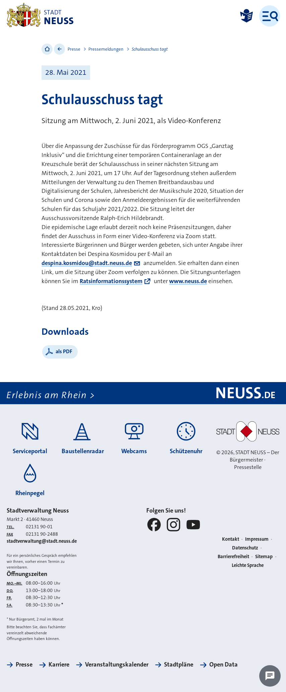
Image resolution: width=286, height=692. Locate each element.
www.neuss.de (188, 281)
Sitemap (264, 556)
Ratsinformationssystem (111, 281)
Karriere (59, 664)
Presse (74, 49)
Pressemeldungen (106, 49)
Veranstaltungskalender (116, 664)
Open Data (223, 664)
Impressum (257, 539)
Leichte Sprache (248, 565)
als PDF (64, 351)
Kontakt (230, 539)
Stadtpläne (178, 664)
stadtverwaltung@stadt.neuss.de (42, 541)
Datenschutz (245, 548)
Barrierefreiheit (233, 556)
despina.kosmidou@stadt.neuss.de (87, 263)
